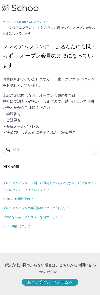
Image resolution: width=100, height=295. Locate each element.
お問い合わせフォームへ (50, 282)
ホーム (7, 22)
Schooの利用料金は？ (18, 199)
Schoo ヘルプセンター (33, 22)
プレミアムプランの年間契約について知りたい (35, 208)
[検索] (50, 150)
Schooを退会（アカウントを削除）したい (32, 217)
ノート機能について (17, 226)
